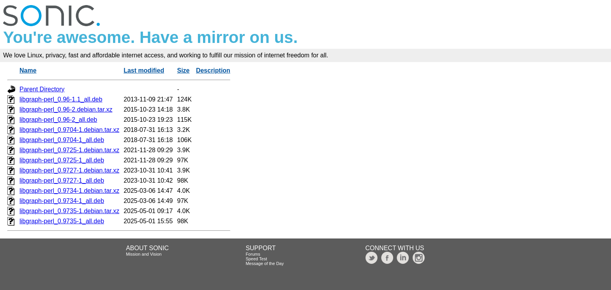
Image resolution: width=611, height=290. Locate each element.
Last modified (144, 70)
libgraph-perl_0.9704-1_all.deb (61, 140)
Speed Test (256, 258)
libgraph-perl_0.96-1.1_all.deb (60, 99)
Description (213, 70)
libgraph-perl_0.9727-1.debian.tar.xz (69, 170)
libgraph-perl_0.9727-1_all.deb (61, 180)
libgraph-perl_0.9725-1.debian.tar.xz (69, 150)
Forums (252, 254)
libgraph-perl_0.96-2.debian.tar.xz (65, 109)
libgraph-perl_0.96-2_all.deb (58, 119)
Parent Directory (42, 89)
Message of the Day (264, 263)
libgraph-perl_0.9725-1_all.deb (61, 160)
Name (28, 70)
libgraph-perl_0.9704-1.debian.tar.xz (69, 129)
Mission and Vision (144, 254)
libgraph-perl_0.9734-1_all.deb (61, 200)
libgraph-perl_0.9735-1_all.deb (61, 221)
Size (183, 70)
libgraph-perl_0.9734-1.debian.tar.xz (69, 190)
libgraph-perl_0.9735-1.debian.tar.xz (69, 211)
